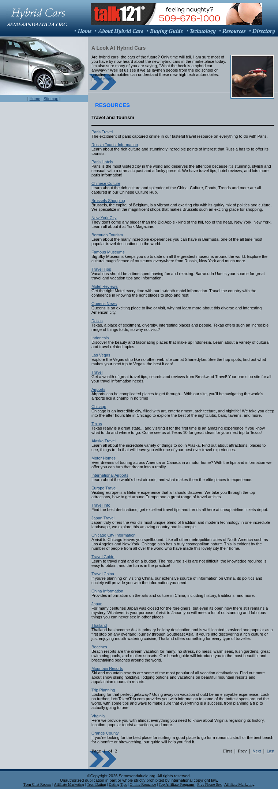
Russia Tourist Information (114, 144)
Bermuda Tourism (107, 235)
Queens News (104, 303)
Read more (102, 79)
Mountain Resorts (107, 668)
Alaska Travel (103, 441)
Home (35, 98)
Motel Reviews (104, 286)
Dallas (97, 321)
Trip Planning (103, 690)
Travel (96, 372)
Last (270, 751)
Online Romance (143, 784)
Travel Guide (102, 556)
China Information (107, 591)
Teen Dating (96, 784)
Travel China (102, 574)
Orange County (105, 733)
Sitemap (51, 98)
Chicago (98, 406)
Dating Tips (118, 784)
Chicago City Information (113, 535)
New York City (103, 218)
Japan (96, 604)
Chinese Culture (105, 183)
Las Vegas (100, 355)
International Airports (109, 475)
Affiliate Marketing (69, 784)
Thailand (99, 625)
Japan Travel (102, 518)
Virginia (98, 716)
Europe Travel (103, 488)
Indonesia (100, 338)
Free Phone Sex (209, 784)
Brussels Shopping (108, 200)
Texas (96, 424)
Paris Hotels (102, 162)
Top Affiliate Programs (177, 784)
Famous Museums (107, 252)
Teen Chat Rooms (37, 784)
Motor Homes (103, 458)
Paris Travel (102, 132)
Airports (98, 389)
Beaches (99, 647)
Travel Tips (101, 269)
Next (257, 751)
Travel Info (100, 505)
